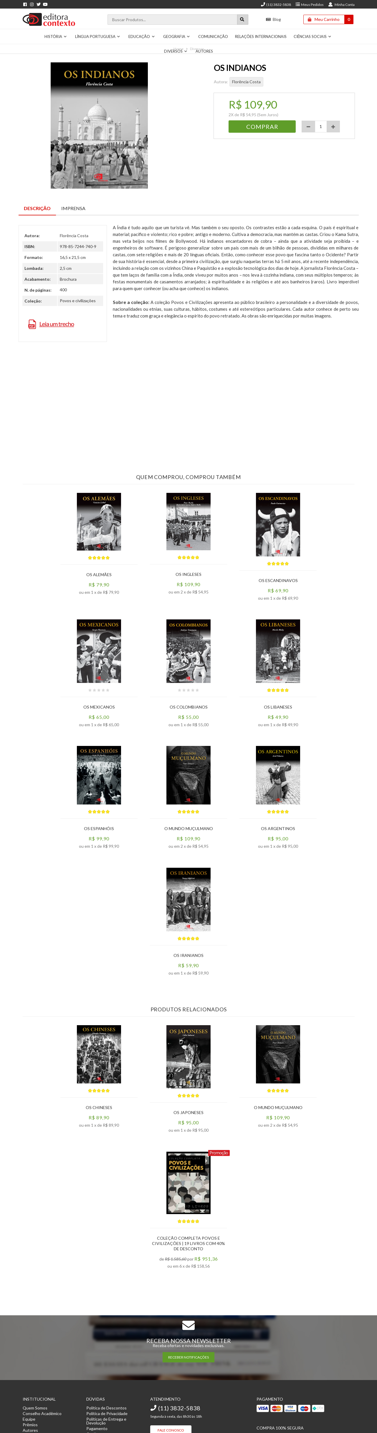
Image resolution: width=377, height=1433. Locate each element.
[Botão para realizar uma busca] (242, 19)
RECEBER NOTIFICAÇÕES (188, 1357)
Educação (141, 36)
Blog (273, 19)
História (55, 36)
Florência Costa (246, 81)
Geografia (176, 36)
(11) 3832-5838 (275, 4)
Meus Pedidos (309, 4)
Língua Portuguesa (97, 36)
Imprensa (73, 208)
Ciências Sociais (313, 36)
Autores (204, 51)
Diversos (176, 51)
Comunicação (213, 36)
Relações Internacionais (261, 36)
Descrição (37, 208)
